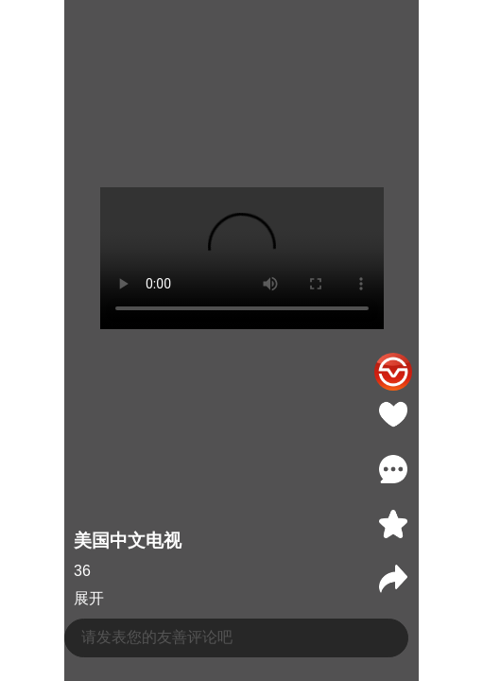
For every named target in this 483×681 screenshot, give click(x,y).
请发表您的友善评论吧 (157, 637)
